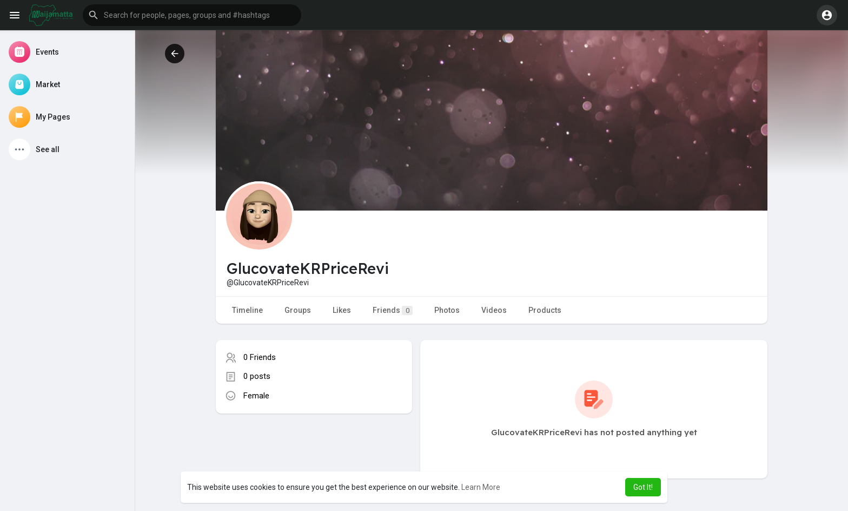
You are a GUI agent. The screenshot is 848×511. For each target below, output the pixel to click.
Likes (342, 310)
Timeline (247, 310)
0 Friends (259, 357)
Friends (393, 310)
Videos (494, 310)
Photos (447, 310)
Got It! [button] (643, 487)
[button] (192, 15)
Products (544, 310)
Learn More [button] (480, 487)
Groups (297, 310)
